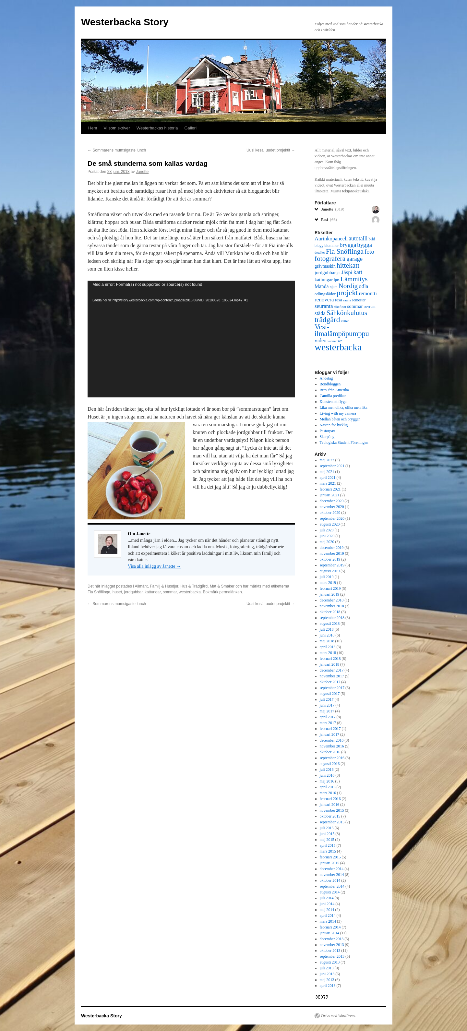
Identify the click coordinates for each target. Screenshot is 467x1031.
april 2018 (328, 647)
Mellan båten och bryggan (340, 419)
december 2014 (332, 869)
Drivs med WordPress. (338, 1015)
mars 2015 (328, 851)
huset (117, 592)
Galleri (191, 128)
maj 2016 (327, 781)
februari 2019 (330, 588)
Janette (142, 171)
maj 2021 (327, 471)
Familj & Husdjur (164, 586)
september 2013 (332, 956)
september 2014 (332, 886)
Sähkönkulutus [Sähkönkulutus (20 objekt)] (347, 313)
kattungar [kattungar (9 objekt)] (324, 279)
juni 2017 (327, 705)
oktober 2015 (330, 816)
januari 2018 (329, 664)
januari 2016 (329, 804)
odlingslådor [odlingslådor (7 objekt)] (325, 293)
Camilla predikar (333, 396)
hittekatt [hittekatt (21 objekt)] (348, 265)
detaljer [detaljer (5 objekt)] (320, 252)
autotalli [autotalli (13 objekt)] (358, 238)
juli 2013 (327, 968)
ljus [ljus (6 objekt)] (336, 280)
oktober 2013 (330, 950)
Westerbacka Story (125, 22)
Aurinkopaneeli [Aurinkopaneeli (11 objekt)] (331, 239)
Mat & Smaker (222, 586)
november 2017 (332, 676)
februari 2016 (330, 798)
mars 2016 (328, 793)
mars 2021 (328, 483)
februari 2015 (330, 857)
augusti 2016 (330, 763)
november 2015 (332, 810)
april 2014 (328, 915)
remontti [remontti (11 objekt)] (368, 293)
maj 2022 (327, 460)
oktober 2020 (330, 512)
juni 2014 (327, 904)
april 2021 (328, 477)
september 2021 (332, 466)
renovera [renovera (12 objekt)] (324, 300)
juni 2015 (327, 833)
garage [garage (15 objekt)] (354, 258)
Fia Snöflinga (99, 592)
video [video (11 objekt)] (320, 340)
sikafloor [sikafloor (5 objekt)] (340, 307)
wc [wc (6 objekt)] (340, 341)
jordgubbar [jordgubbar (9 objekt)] (325, 272)
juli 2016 (327, 769)
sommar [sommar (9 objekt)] (355, 306)
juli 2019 (327, 577)
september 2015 (332, 822)
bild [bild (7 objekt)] (371, 239)
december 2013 (332, 939)
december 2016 (332, 740)
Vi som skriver (116, 128)
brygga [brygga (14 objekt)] (348, 245)
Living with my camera (338, 413)
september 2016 (332, 758)
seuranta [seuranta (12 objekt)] (324, 306)
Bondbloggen (330, 384)
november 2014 (332, 874)
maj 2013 (327, 979)
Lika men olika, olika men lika (343, 407)
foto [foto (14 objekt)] (369, 252)
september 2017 (332, 687)
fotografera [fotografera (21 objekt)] (330, 258)
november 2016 (332, 746)
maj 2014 (327, 909)
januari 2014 (329, 933)
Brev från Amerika (334, 390)
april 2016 (328, 787)
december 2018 (332, 600)
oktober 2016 (330, 752)
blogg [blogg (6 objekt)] (319, 245)
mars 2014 (328, 921)
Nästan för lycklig (334, 425)
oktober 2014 (330, 880)
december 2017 (332, 670)
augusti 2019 (330, 571)
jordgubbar (133, 592)
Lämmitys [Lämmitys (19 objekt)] (354, 279)
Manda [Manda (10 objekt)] (322, 286)
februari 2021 (330, 489)
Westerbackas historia (157, 128)
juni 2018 (327, 635)
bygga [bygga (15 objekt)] (364, 244)
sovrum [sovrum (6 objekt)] (370, 306)
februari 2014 (330, 927)
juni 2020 (327, 536)
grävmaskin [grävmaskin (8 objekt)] (325, 266)
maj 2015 (327, 839)
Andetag (326, 378)
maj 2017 (327, 711)
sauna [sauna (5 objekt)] (347, 300)
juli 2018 (327, 629)
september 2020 (332, 518)
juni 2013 (327, 974)
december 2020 (332, 501)
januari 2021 (329, 495)
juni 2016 (327, 775)
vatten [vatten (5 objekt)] (345, 321)
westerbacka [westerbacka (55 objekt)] (338, 347)
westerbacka (190, 592)
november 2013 (332, 944)
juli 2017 (327, 699)
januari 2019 (329, 594)
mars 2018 (328, 652)
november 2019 (332, 553)
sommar (170, 592)
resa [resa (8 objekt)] (338, 299)
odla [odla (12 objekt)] (363, 286)
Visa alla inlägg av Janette (154, 566)
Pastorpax (327, 431)
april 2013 (328, 985)
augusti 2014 (330, 892)
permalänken (230, 592)
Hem (92, 128)
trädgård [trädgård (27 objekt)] (327, 319)
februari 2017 (330, 728)
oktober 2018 (330, 612)
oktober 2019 (330, 559)
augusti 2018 (330, 623)
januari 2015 (329, 863)
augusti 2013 (330, 962)
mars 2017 (328, 723)
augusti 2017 (330, 693)
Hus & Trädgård (194, 586)
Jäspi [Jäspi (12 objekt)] (347, 272)
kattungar (153, 592)
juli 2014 (327, 898)
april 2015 (328, 845)
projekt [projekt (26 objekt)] (347, 292)
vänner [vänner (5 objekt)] (332, 341)
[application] (191, 339)
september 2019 (332, 565)
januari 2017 (329, 734)
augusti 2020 (330, 524)
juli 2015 (327, 828)
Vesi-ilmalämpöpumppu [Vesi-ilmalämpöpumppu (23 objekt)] (342, 330)
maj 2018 (327, 641)
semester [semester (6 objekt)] (358, 300)
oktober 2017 (330, 682)
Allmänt (141, 586)
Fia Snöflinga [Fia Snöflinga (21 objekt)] (345, 251)
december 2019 (332, 547)
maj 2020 (327, 542)
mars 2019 (328, 582)
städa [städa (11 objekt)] (320, 313)
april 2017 (328, 717)
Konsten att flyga (333, 401)
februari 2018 (330, 658)
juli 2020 (327, 530)
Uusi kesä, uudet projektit (270, 150)
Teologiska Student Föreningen (344, 442)
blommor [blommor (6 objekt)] (331, 245)
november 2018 (332, 606)
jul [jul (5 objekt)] (338, 273)
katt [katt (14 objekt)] (358, 272)
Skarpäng (327, 436)
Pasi (329, 219)
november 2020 (332, 506)
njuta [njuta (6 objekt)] (333, 287)
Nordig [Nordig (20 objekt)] (348, 286)
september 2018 (332, 617)
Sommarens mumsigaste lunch (117, 150)
